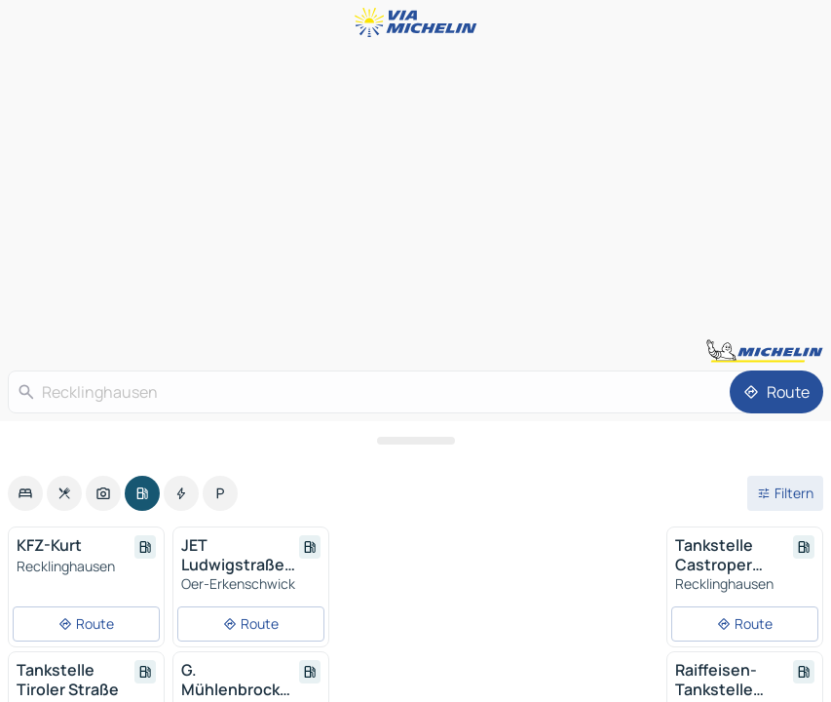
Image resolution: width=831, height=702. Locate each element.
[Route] (776, 391)
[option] (25, 493)
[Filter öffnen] (785, 493)
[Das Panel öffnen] (415, 440)
